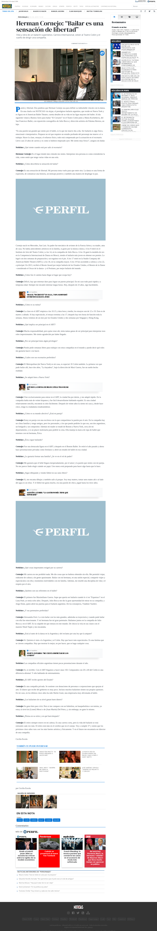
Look (102, 919)
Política (18, 6)
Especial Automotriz (105, 6)
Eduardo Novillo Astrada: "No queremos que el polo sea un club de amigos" (46, 879)
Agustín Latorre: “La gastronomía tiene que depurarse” (47, 494)
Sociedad (27, 6)
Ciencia (61, 6)
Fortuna (55, 919)
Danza (20, 820)
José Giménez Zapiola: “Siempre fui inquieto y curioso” (90, 769)
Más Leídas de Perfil (120, 90)
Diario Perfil (27, 919)
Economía (37, 6)
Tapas (92, 6)
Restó (86, 6)
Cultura (53, 6)
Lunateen (122, 919)
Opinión (69, 6)
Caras (36, 919)
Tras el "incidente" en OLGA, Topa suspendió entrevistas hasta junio (47, 296)
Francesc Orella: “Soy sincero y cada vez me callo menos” (39, 891)
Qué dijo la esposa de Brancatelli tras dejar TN (47, 388)
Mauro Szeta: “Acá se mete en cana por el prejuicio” (37, 875)
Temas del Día (8, 11)
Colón (26, 820)
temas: (19, 817)
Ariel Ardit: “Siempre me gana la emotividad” (47, 769)
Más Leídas (116, 41)
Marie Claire (45, 919)
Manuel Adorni (58, 11)
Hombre (64, 919)
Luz (108, 919)
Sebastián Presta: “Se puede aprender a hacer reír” (47, 753)
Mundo (45, 6)
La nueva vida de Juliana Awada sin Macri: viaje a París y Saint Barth (90, 754)
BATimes (131, 919)
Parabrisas (82, 919)
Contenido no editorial (125, 6)
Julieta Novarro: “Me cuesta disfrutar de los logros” (47, 654)
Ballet (41, 820)
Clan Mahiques (75, 11)
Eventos (78, 6)
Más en (27, 831)
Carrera (34, 820)
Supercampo (93, 919)
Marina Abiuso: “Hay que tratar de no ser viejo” (36, 883)
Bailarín (56, 820)
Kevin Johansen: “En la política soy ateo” (33, 887)
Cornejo (48, 820)
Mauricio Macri (40, 11)
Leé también (33, 292)
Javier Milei (24, 11)
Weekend (73, 919)
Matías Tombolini (94, 11)
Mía (114, 919)
